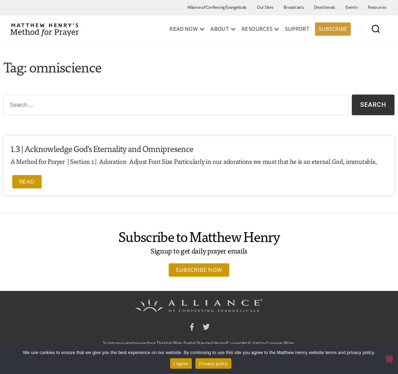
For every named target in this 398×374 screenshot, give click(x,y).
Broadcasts (293, 7)
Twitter (206, 328)
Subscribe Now (199, 269)
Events (351, 7)
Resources (377, 7)
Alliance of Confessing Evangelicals (217, 7)
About (219, 29)
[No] (389, 358)
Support (297, 29)
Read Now (183, 29)
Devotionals (324, 7)
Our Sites (265, 7)
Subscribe (333, 29)
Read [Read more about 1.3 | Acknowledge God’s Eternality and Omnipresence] (27, 181)
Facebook (191, 328)
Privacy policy (213, 363)
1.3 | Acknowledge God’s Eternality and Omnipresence (102, 148)
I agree (181, 363)
